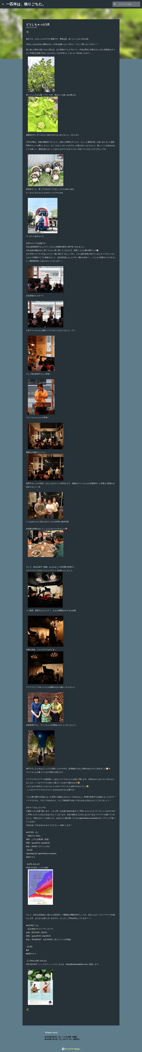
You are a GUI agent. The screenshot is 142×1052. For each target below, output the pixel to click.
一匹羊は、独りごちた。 (26, 4)
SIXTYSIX (35, 932)
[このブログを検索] (128, 4)
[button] (27, 32)
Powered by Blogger (71, 1049)
